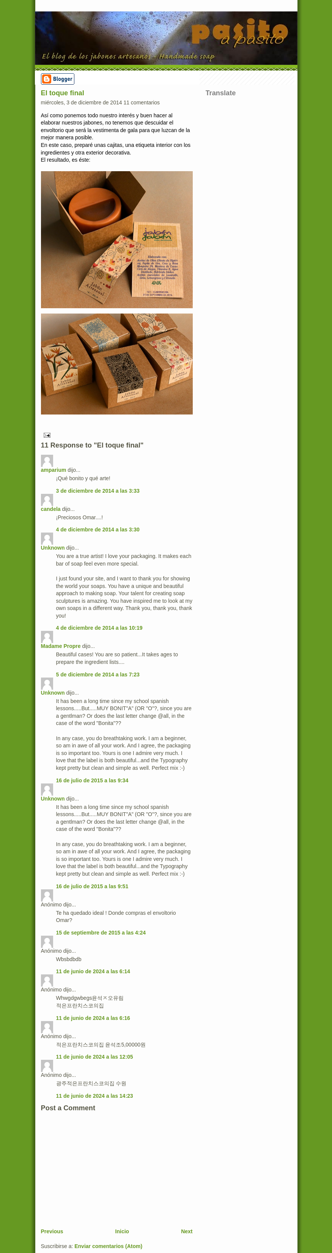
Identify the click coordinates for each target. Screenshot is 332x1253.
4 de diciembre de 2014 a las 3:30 (98, 529)
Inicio (122, 1231)
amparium (53, 470)
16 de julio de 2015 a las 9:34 (92, 780)
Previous (52, 1231)
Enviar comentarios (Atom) (108, 1246)
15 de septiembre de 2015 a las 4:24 (101, 933)
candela (51, 509)
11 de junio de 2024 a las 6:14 (93, 971)
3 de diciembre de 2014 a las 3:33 (98, 491)
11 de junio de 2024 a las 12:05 (94, 1057)
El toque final (62, 93)
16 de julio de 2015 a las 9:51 (92, 886)
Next (186, 1231)
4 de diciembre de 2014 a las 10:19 (99, 628)
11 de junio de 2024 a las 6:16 (93, 1018)
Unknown (53, 548)
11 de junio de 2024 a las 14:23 (94, 1096)
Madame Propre (61, 646)
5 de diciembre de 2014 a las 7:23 (98, 674)
